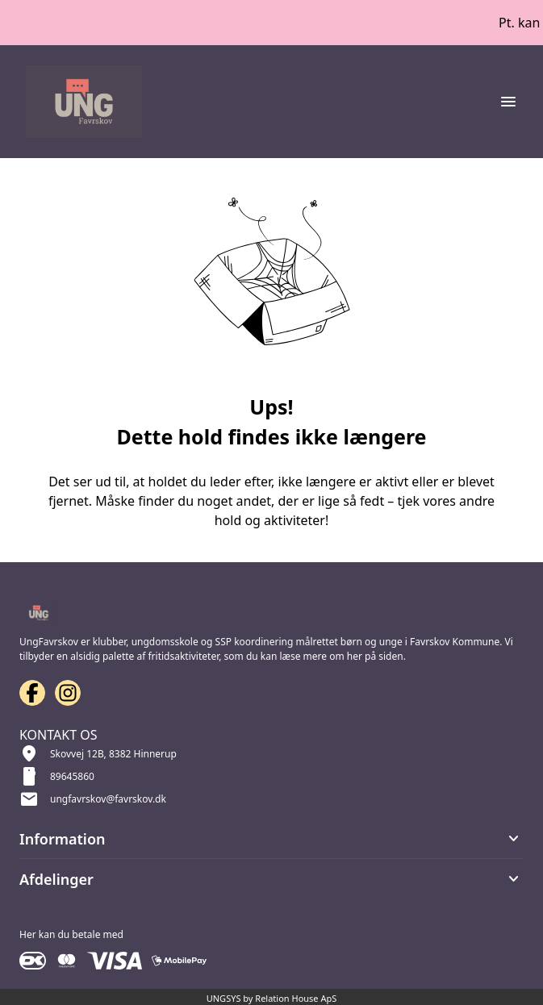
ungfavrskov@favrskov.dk (108, 799)
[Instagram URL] (68, 693)
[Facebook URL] (32, 693)
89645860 (72, 776)
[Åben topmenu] (508, 101)
